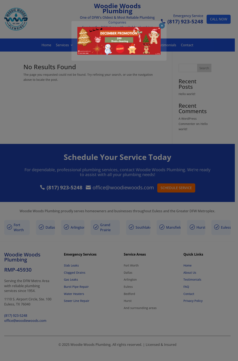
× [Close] (221, 8)
